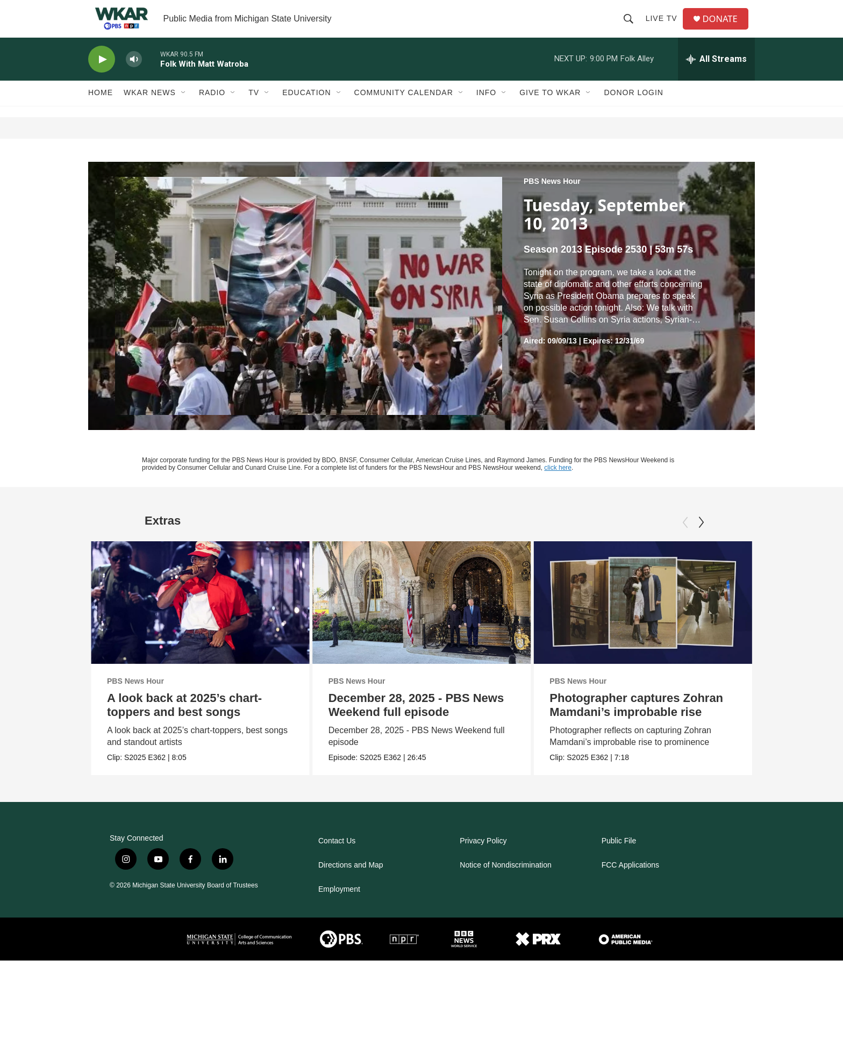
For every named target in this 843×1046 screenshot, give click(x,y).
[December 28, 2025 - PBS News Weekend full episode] (437, 621)
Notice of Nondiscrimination (505, 884)
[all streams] (716, 77)
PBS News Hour (552, 200)
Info (486, 112)
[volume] (134, 78)
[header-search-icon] (631, 28)
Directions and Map (350, 884)
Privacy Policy (483, 860)
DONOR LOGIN (633, 112)
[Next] (701, 541)
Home (100, 112)
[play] (101, 78)
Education (306, 112)
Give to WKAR (550, 112)
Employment (339, 908)
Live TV (665, 28)
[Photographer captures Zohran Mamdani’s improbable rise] (639, 621)
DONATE (725, 28)
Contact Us (336, 860)
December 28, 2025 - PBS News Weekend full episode (432, 723)
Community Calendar (403, 112)
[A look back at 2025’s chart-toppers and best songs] (200, 621)
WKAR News (150, 112)
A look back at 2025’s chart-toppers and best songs (184, 723)
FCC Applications (630, 884)
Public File (619, 860)
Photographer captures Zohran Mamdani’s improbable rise (633, 723)
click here (557, 486)
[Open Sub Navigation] (184, 112)
